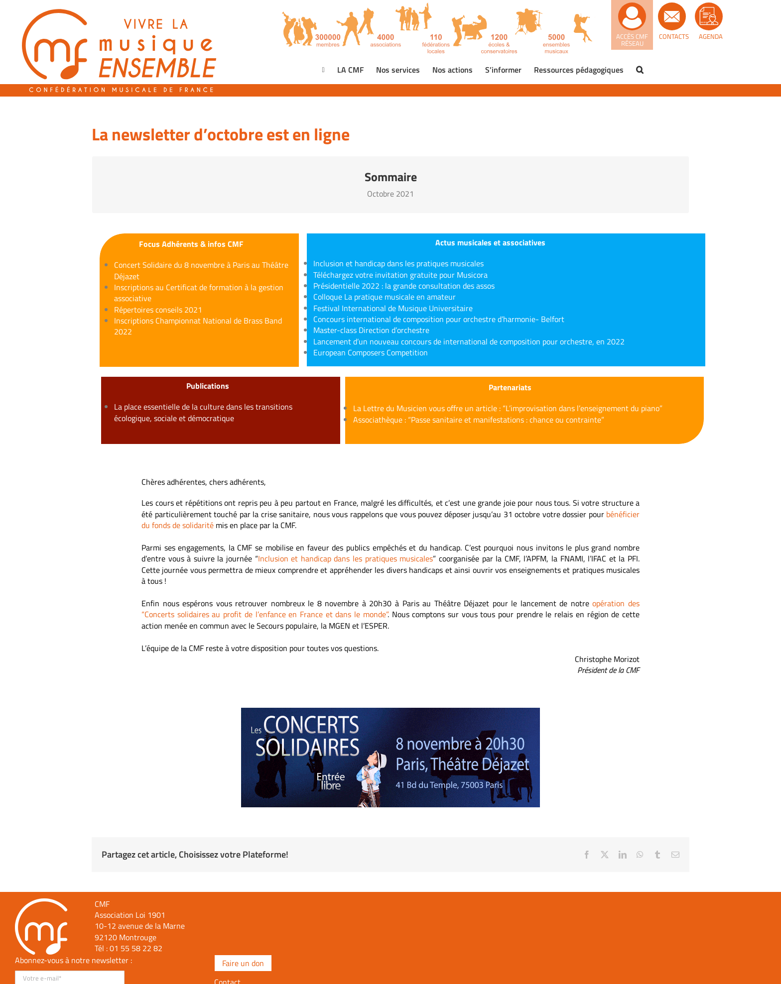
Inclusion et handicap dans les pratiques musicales (345, 558)
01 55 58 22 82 (136, 948)
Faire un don (243, 963)
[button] (640, 70)
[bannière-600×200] (390, 712)
